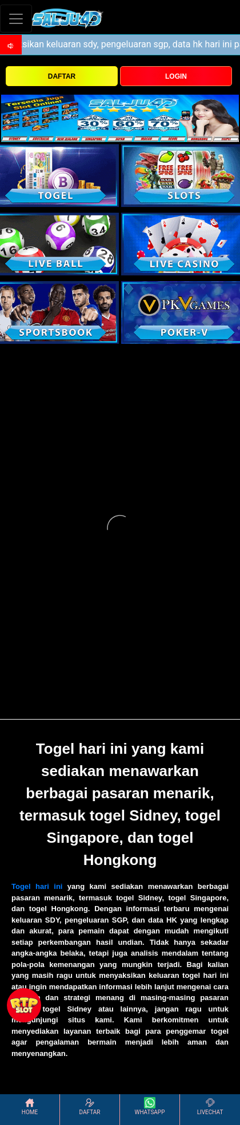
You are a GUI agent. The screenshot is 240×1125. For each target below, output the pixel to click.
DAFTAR (61, 76)
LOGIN (176, 76)
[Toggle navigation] (16, 19)
